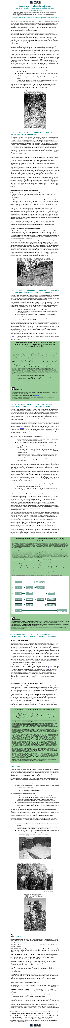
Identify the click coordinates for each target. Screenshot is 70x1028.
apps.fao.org (36, 395)
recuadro (14, 336)
